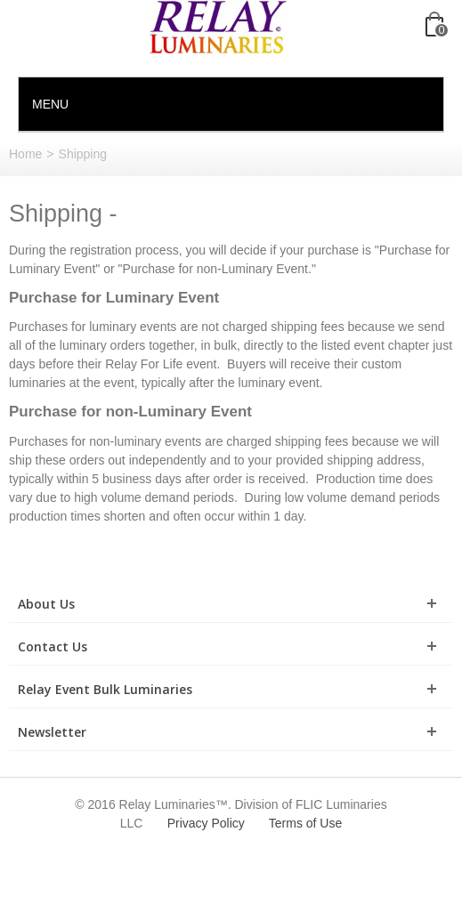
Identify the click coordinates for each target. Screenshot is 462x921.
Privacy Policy (206, 823)
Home (25, 154)
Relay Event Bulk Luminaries (105, 689)
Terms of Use (305, 823)
